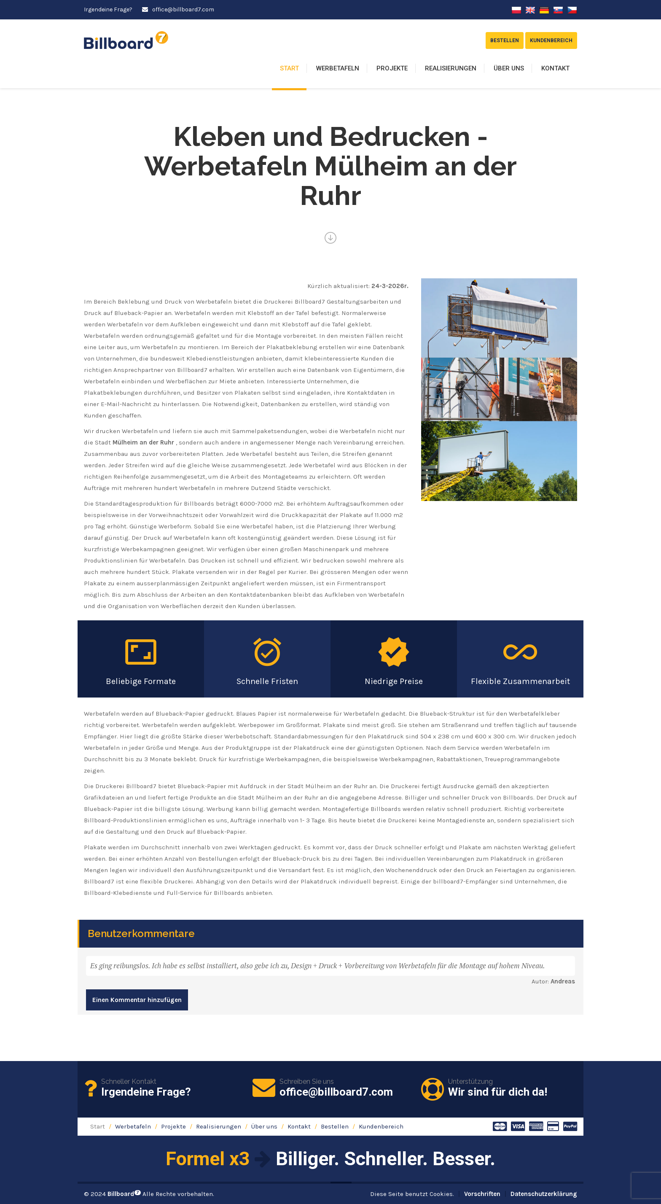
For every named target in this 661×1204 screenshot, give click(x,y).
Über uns (509, 68)
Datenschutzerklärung (544, 1194)
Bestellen (335, 1126)
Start (289, 68)
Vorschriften (482, 1194)
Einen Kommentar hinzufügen (137, 1000)
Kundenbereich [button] (551, 40)
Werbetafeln (337, 68)
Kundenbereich (381, 1126)
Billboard (124, 1194)
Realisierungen (450, 68)
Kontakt (555, 68)
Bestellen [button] (504, 40)
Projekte (392, 68)
